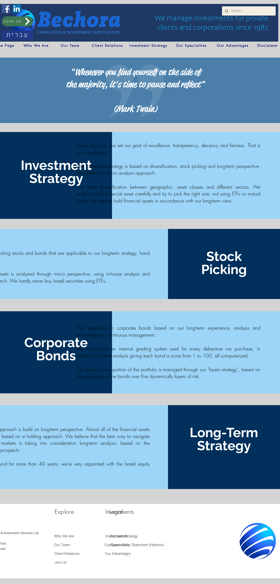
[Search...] (248, 11)
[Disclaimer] (267, 45)
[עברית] (17, 35)
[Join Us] (60, 562)
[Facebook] (6, 8)
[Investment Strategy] (148, 45)
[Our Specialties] (191, 45)
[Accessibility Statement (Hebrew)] (137, 544)
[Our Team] (70, 45)
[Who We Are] (35, 45)
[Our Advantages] (232, 45)
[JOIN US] (17, 21)
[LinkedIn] (16, 8)
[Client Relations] (107, 45)
